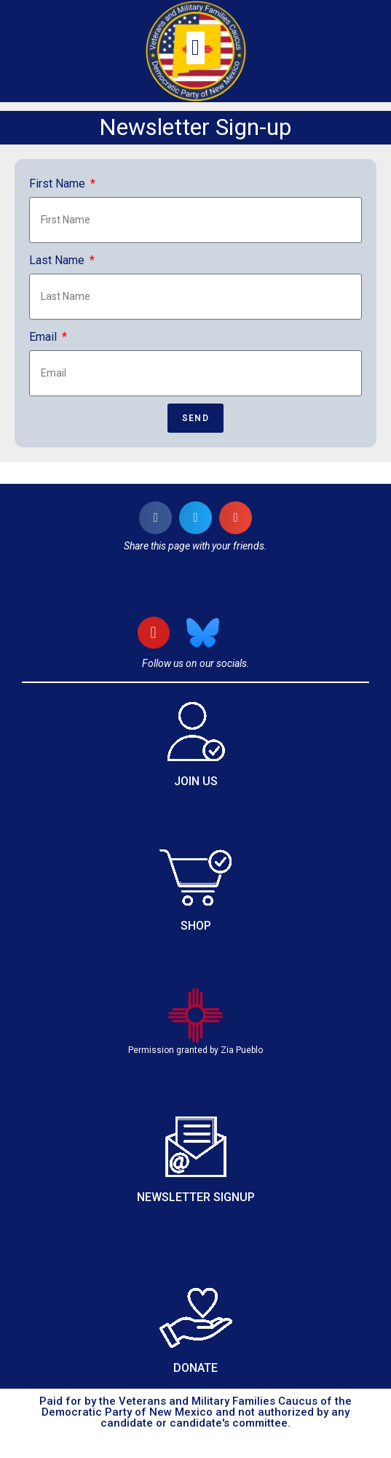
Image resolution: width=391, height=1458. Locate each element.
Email (44, 337)
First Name (58, 183)
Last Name (58, 260)
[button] (195, 47)
